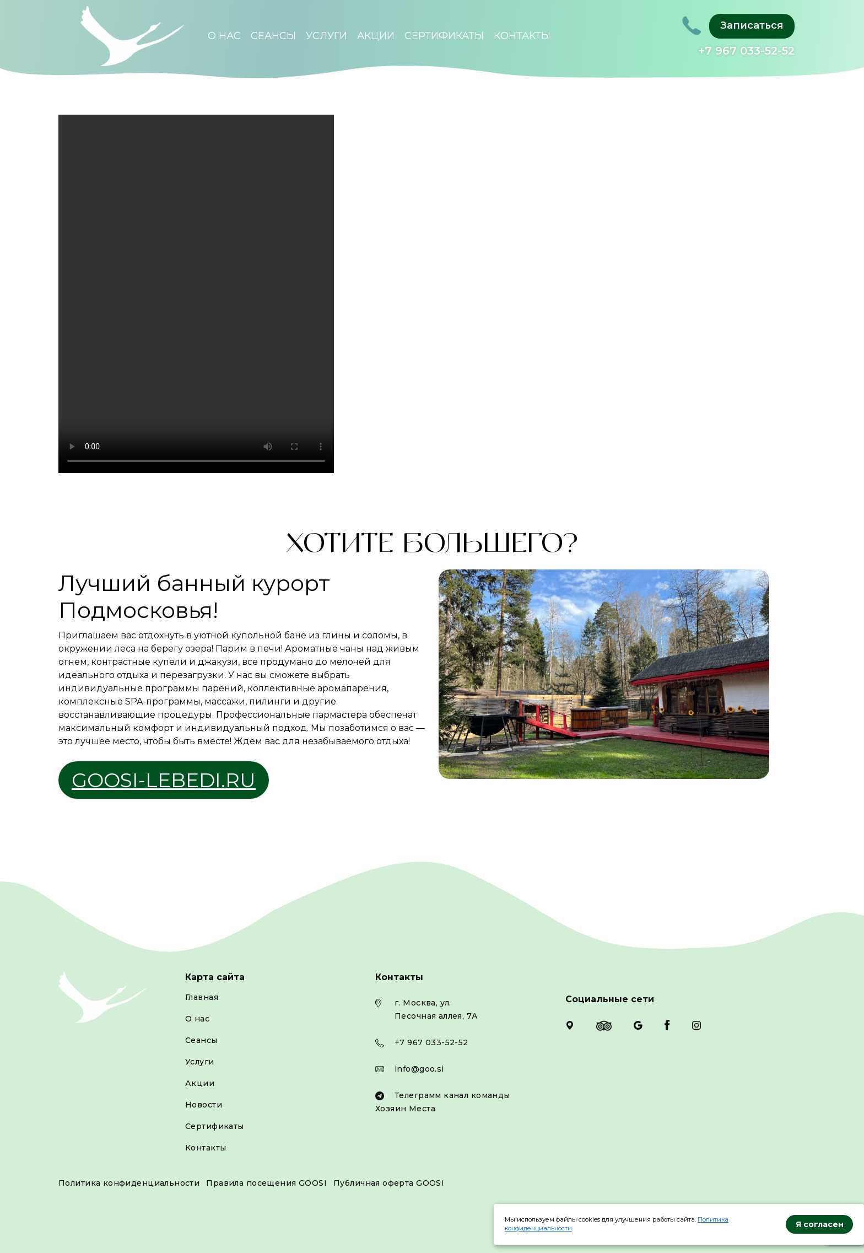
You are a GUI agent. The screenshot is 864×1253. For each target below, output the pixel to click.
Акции (376, 36)
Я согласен (820, 1224)
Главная (201, 997)
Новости (203, 1105)
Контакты (522, 36)
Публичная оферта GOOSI (388, 1183)
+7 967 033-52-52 (746, 50)
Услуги (326, 36)
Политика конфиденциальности (128, 1183)
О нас (224, 36)
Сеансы (273, 36)
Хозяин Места (405, 1109)
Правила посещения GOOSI (266, 1183)
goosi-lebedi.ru (164, 780)
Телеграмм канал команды (452, 1095)
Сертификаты (444, 36)
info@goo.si (419, 1069)
